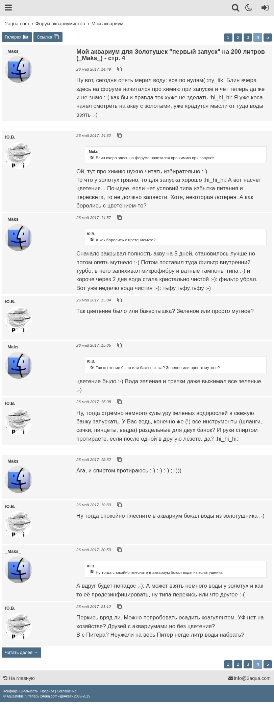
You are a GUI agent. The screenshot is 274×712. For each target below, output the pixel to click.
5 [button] (268, 37)
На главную (19, 678)
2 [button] (238, 37)
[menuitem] (20, 691)
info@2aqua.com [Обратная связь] (249, 678)
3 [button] (248, 37)
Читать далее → (21, 652)
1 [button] (228, 37)
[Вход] (264, 8)
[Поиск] (236, 8)
